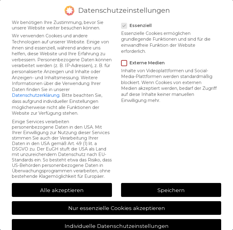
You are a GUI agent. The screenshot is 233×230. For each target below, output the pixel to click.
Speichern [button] (171, 190)
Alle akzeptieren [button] (62, 190)
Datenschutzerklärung (35, 95)
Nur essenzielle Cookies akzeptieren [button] (116, 208)
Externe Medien (145, 63)
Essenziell (138, 25)
